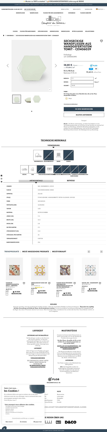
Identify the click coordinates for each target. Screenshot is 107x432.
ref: (65, 57)
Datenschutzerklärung (46, 402)
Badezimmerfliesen (13, 242)
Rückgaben (60, 398)
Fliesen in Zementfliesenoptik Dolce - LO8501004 (12, 284)
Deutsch (100, 9)
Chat (77, 309)
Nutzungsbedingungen (47, 400)
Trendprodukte (11, 251)
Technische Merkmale (71, 104)
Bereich (66, 78)
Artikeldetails (36, 180)
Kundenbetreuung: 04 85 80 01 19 (12, 9)
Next (101, 251)
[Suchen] (30, 9)
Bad (39, 186)
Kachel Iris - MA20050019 (90, 282)
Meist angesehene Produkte (35, 251)
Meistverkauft (59, 251)
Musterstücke (60, 394)
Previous (98, 251)
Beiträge (71, 180)
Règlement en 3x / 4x (53, 382)
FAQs (58, 400)
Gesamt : (66, 85)
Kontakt (59, 402)
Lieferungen (60, 396)
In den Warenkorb (84, 109)
